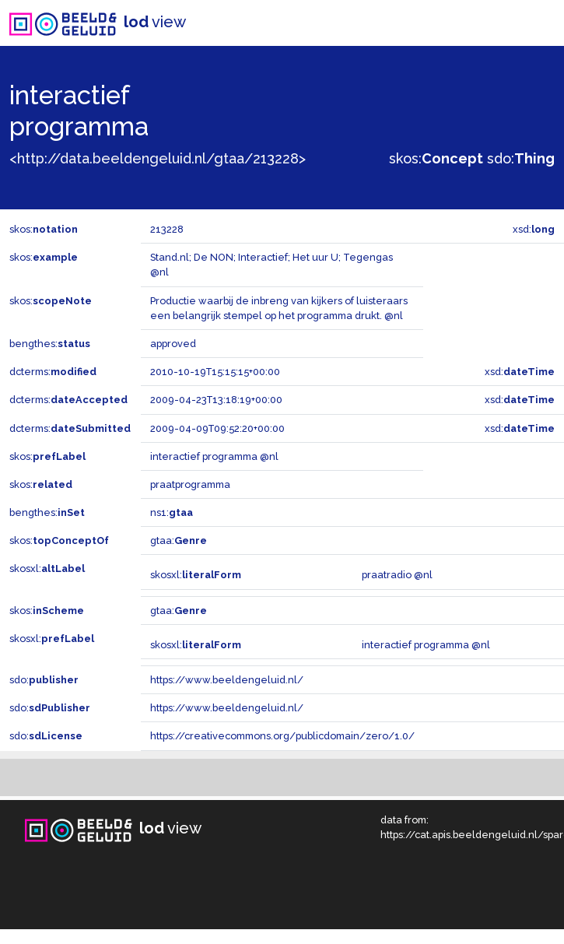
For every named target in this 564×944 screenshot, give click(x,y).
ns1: (171, 512)
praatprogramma (190, 484)
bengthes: (49, 343)
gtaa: (178, 540)
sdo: (521, 158)
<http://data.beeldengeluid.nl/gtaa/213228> (157, 158)
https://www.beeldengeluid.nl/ (226, 680)
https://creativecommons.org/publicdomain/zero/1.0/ (282, 736)
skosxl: (47, 568)
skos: (436, 158)
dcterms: (52, 371)
